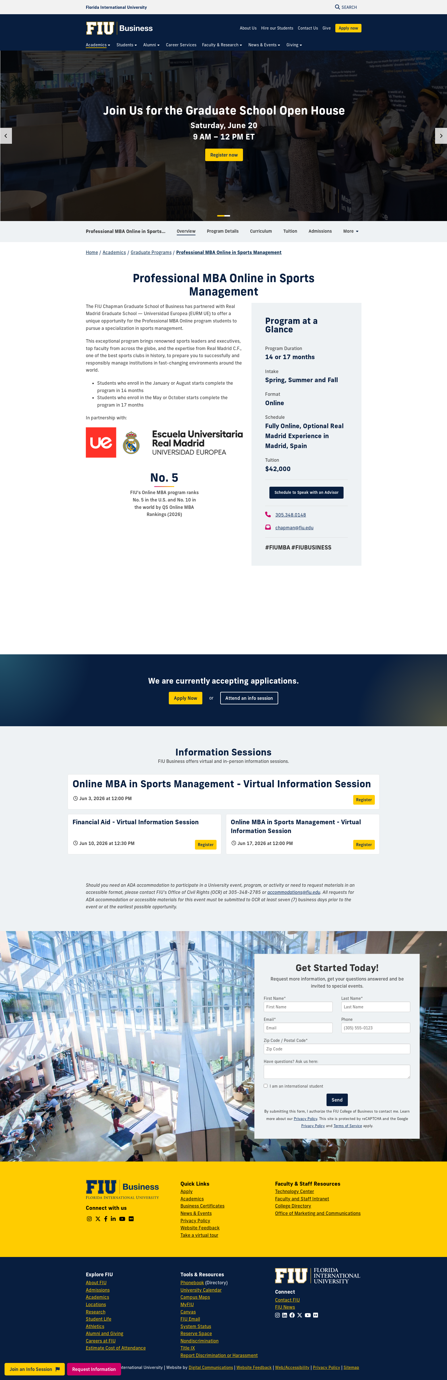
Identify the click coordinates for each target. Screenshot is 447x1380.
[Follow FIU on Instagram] (278, 1315)
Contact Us (308, 28)
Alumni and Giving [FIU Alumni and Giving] (104, 1333)
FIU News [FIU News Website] (285, 1307)
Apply (186, 1191)
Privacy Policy (305, 1118)
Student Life (98, 1319)
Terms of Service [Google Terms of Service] (348, 1125)
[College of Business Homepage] (119, 28)
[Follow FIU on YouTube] (309, 1315)
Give (327, 28)
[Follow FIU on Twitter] (301, 1315)
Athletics (95, 1326)
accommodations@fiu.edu (293, 892)
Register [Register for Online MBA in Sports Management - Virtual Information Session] (364, 799)
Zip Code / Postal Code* (286, 1040)
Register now (224, 155)
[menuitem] (98, 45)
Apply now (348, 28)
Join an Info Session (35, 1369)
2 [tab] (227, 216)
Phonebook (192, 1282)
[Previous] (6, 136)
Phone (347, 1019)
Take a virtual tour (199, 1235)
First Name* (275, 998)
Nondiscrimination (199, 1341)
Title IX (187, 1348)
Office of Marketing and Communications (318, 1213)
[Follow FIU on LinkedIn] (285, 1315)
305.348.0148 (290, 515)
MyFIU (187, 1304)
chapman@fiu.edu (294, 527)
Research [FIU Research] (95, 1312)
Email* (270, 1019)
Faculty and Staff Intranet (302, 1199)
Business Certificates (202, 1206)
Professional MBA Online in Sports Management (129, 231)
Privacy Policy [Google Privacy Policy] (313, 1125)
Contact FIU (287, 1300)
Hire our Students (277, 28)
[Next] (441, 136)
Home (92, 252)
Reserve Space (196, 1333)
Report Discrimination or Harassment (219, 1355)
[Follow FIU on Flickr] (316, 1315)
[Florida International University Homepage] (116, 7)
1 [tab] (220, 216)
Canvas (188, 1312)
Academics (114, 252)
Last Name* (352, 998)
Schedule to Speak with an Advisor (306, 492)
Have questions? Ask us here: (291, 1061)
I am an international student (293, 1086)
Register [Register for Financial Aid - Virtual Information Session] (206, 844)
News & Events (196, 1213)
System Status (195, 1326)
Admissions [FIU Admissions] (98, 1290)
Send (337, 1100)
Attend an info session (249, 698)
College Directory (293, 1206)
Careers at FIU (101, 1341)
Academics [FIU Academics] (97, 1297)
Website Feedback (200, 1228)
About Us (248, 28)
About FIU (96, 1282)
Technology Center (294, 1191)
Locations (96, 1304)
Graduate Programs (151, 252)
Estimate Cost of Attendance (116, 1348)
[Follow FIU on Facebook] (293, 1315)
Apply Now (185, 698)
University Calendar (201, 1290)
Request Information (94, 1369)
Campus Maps (195, 1297)
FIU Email (190, 1319)
